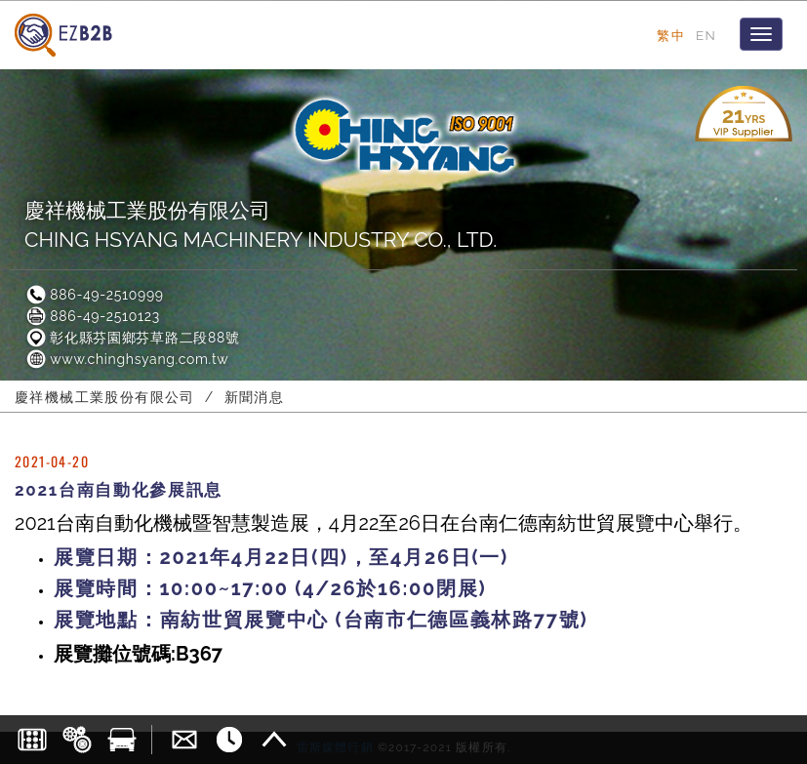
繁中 (671, 35)
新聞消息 (254, 397)
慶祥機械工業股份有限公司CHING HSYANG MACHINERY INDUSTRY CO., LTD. (260, 225)
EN (706, 35)
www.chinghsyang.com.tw (126, 359)
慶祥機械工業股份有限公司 (105, 397)
